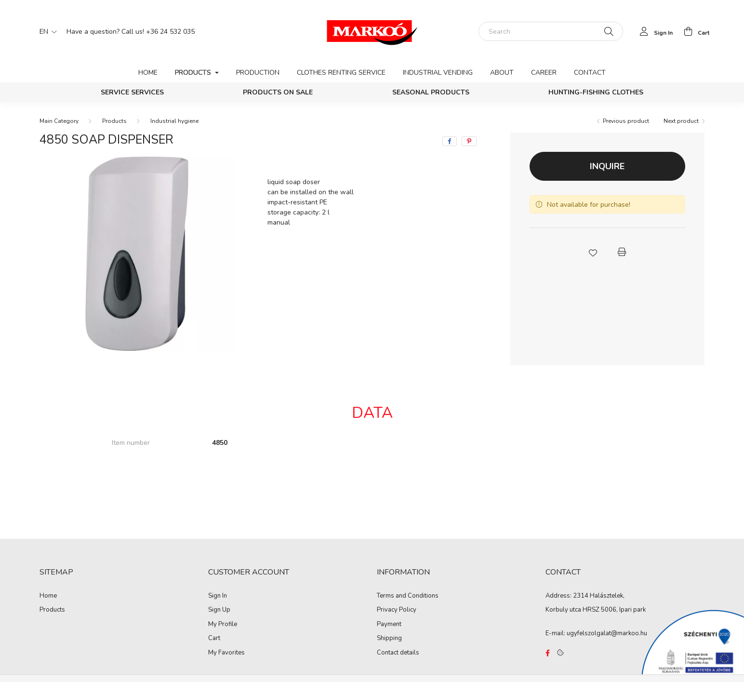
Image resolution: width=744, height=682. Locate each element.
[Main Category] (59, 121)
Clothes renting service (341, 72)
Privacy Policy (396, 610)
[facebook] (449, 141)
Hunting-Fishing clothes (595, 92)
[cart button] (693, 31)
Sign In (217, 596)
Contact (590, 72)
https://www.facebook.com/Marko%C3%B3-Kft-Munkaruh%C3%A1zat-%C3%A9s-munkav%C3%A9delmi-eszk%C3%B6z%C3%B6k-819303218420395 (547, 653)
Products (114, 121)
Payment (389, 625)
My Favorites (226, 653)
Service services (132, 92)
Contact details (398, 653)
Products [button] (194, 72)
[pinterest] (469, 141)
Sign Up (219, 610)
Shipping (389, 638)
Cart (214, 638)
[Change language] (46, 31)
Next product (681, 121)
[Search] (550, 31)
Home (148, 72)
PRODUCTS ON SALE (278, 92)
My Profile (222, 625)
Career (544, 72)
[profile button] (654, 31)
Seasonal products (430, 92)
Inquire (607, 166)
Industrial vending (438, 72)
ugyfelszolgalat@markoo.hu (607, 633)
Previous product (626, 121)
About (502, 72)
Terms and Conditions (407, 596)
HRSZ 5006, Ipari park (614, 609)
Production (257, 72)
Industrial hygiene (174, 121)
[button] (592, 252)
